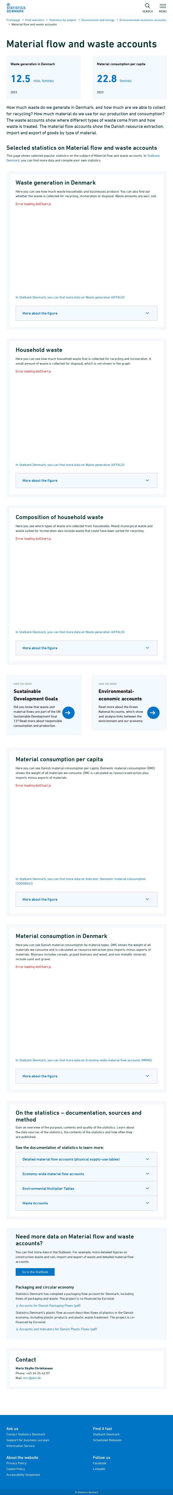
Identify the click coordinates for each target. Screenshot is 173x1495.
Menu (163, 9)
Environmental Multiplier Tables (48, 1188)
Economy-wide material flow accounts (53, 1174)
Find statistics (34, 20)
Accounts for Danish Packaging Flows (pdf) (50, 1305)
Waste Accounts (35, 1203)
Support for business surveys (27, 1440)
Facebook (99, 1463)
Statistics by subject (62, 20)
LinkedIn (99, 1469)
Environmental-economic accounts (143, 20)
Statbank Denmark (106, 1434)
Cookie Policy (15, 1469)
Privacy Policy (16, 1463)
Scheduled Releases (107, 1440)
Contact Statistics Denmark (25, 1434)
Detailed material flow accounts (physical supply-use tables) (71, 1159)
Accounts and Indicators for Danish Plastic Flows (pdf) (58, 1329)
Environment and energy (97, 20)
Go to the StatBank (35, 1272)
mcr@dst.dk (32, 1378)
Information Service (20, 1446)
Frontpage (13, 20)
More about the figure (39, 313)
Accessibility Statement (23, 1474)
